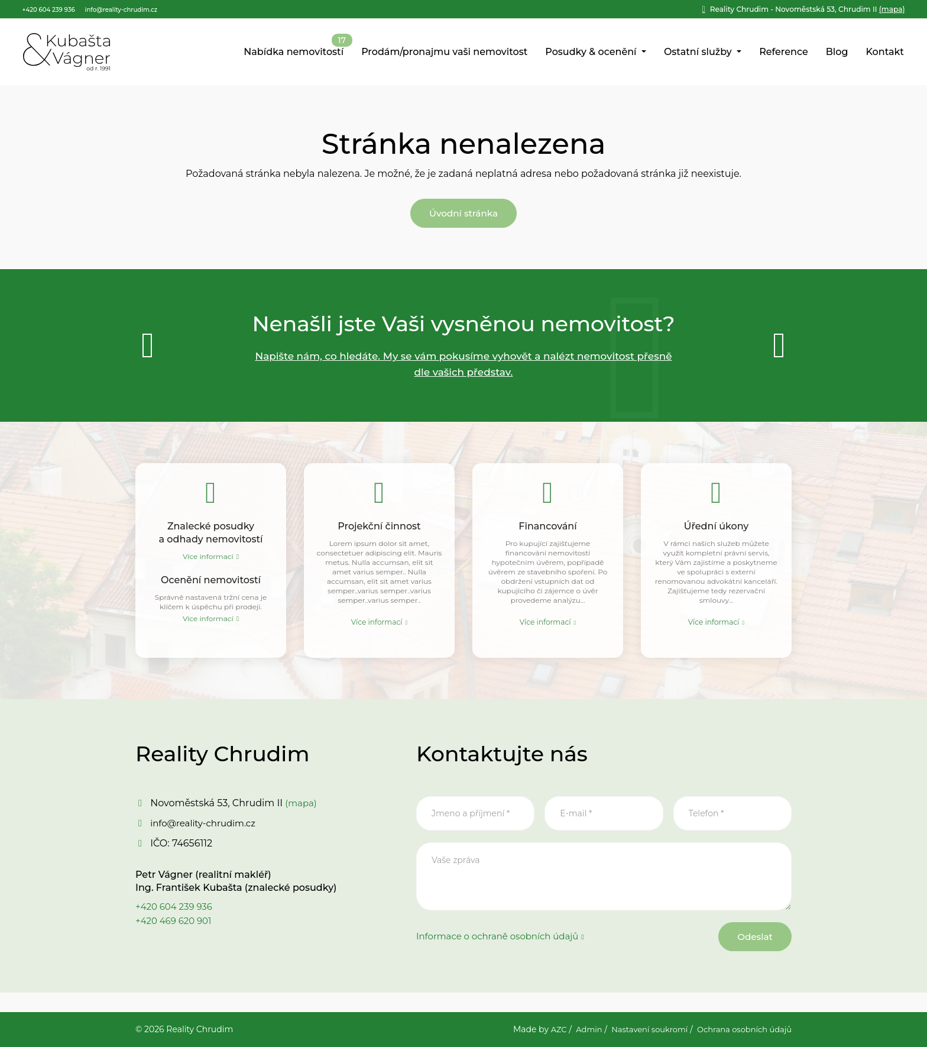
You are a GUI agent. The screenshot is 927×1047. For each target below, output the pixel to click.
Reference (783, 52)
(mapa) (807, 9)
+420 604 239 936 (176, 921)
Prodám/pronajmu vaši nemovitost (444, 52)
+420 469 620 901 (176, 935)
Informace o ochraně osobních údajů (503, 953)
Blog (837, 52)
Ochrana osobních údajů (741, 1030)
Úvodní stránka (463, 216)
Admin (575, 1030)
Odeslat (748, 954)
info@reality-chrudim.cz (206, 838)
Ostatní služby (699, 52)
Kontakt (885, 52)
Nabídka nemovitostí (293, 52)
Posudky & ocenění (592, 52)
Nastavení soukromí (639, 1030)
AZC (543, 1030)
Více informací (208, 564)
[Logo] (66, 53)
